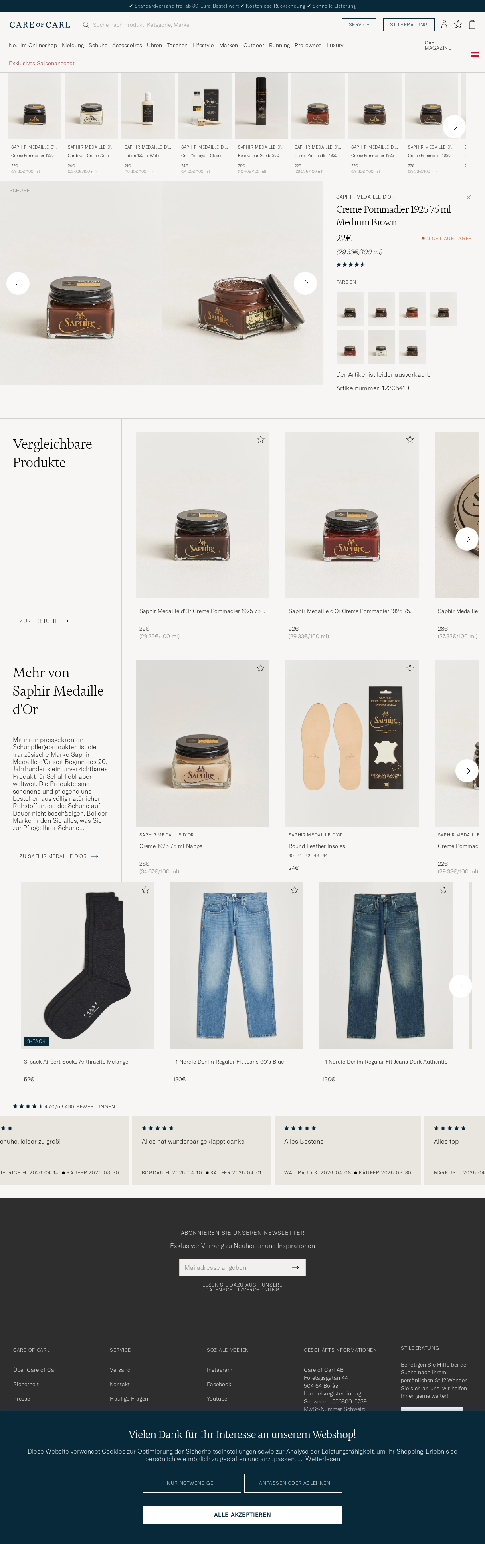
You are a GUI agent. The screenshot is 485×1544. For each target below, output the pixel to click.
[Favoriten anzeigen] (458, 24)
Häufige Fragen (129, 1398)
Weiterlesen (322, 1458)
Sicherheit (26, 1384)
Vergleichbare (52, 453)
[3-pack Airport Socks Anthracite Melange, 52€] (87, 982)
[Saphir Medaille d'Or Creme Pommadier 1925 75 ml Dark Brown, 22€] (431, 124)
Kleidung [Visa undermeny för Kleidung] (73, 45)
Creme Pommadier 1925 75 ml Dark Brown (429, 156)
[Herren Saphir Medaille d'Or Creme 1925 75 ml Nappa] (202, 743)
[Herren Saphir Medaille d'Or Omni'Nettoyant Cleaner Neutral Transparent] (205, 106)
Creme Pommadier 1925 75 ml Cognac (316, 156)
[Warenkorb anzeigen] (472, 24)
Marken (228, 45)
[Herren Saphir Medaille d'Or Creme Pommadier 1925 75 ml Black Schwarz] (34, 106)
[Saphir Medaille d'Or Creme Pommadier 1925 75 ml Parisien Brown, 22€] (374, 124)
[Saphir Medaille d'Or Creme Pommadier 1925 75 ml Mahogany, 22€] (352, 536)
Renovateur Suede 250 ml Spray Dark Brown (261, 156)
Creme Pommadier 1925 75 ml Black (32, 156)
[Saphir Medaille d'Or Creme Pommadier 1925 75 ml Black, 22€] (34, 124)
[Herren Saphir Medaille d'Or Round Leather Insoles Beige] (352, 743)
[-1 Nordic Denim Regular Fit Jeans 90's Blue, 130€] (236, 982)
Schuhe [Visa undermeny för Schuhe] (98, 45)
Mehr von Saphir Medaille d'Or (58, 691)
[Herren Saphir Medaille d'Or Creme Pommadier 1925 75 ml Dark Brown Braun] (431, 106)
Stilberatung (409, 25)
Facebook (219, 1384)
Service (359, 25)
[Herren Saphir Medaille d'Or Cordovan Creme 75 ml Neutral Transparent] (91, 106)
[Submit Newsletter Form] (295, 1267)
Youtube (217, 1398)
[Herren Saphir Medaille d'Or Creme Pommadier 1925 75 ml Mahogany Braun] (352, 515)
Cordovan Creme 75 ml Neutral (89, 156)
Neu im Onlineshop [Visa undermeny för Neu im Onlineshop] (33, 45)
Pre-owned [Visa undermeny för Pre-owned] (308, 45)
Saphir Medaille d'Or (34, 148)
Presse (21, 1398)
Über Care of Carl (35, 1369)
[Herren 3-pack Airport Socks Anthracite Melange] (87, 965)
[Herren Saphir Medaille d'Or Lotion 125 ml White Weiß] (148, 106)
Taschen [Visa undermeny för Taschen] (177, 45)
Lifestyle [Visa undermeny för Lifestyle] (203, 45)
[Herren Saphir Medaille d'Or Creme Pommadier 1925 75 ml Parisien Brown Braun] (375, 106)
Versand (120, 1369)
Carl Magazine (438, 45)
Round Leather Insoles (317, 846)
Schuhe (20, 190)
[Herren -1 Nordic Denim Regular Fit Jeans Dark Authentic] (386, 965)
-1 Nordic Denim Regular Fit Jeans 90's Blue (228, 1061)
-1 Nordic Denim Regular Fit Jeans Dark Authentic (385, 1061)
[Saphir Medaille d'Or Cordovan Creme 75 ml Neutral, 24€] (91, 124)
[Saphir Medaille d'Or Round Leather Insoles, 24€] (352, 767)
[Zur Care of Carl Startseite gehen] (40, 25)
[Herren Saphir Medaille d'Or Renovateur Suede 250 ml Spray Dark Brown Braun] (261, 106)
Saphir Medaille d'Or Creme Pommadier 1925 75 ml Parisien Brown (200, 611)
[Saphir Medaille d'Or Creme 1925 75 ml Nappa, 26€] (202, 767)
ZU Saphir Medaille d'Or (59, 856)
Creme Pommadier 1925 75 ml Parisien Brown (372, 156)
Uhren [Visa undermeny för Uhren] (154, 45)
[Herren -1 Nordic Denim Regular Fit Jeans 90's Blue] (236, 965)
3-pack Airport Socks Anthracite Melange (76, 1061)
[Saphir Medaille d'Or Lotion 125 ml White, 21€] (148, 124)
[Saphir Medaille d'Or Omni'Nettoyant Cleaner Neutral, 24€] (204, 124)
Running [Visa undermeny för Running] (279, 45)
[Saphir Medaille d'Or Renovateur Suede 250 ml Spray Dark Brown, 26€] (261, 124)
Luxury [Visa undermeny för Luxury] (335, 45)
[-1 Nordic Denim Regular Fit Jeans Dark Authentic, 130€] (386, 982)
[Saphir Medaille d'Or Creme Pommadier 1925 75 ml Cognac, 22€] (318, 124)
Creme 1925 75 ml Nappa (171, 846)
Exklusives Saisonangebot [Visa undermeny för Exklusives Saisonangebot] (42, 63)
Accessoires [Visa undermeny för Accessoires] (127, 45)
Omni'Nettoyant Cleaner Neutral (202, 156)
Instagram (219, 1369)
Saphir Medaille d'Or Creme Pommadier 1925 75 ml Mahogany (349, 611)
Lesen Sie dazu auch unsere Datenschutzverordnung (242, 1287)
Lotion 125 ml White (142, 155)
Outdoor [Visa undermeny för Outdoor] (253, 45)
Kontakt (120, 1384)
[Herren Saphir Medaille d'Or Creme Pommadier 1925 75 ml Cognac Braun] (318, 106)
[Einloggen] (444, 25)
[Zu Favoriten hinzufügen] (259, 441)
